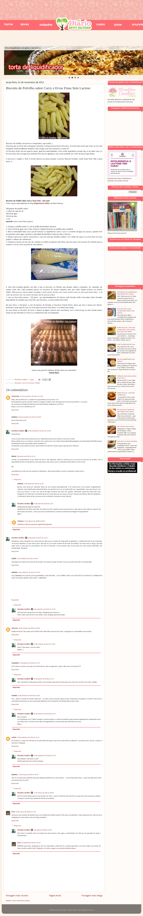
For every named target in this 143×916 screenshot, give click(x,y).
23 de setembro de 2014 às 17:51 (45, 756)
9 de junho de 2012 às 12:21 (26, 456)
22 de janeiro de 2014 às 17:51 (44, 679)
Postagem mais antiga (92, 896)
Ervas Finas (30, 383)
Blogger (91, 910)
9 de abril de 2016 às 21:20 (43, 830)
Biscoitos (18, 383)
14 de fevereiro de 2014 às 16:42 (29, 696)
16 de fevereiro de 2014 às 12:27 (45, 714)
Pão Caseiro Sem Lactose (125, 426)
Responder (15, 410)
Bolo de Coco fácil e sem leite (127, 441)
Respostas (17, 479)
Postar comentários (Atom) (21, 901)
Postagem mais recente (17, 896)
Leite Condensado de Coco (126, 344)
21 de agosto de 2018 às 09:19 (34, 521)
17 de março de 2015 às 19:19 (28, 775)
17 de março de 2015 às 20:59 (44, 793)
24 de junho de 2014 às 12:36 (33, 484)
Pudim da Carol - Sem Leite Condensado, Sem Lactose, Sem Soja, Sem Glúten (126, 330)
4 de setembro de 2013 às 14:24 (29, 572)
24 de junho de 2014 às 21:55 (43, 504)
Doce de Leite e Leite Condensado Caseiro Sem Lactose (126, 311)
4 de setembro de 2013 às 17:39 (44, 609)
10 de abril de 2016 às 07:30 (31, 843)
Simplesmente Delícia (41, 203)
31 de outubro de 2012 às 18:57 (27, 559)
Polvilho (37, 383)
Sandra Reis (15, 396)
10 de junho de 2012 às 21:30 (37, 538)
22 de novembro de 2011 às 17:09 (31, 396)
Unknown (20, 521)
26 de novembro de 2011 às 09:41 (29, 417)
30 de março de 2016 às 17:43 (26, 812)
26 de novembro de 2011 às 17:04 (39, 431)
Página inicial (55, 896)
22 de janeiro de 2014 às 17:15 (29, 663)
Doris (13, 812)
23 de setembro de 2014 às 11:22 (28, 737)
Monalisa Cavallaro (18, 431)
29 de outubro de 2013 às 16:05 (29, 628)
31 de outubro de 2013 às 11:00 (44, 644)
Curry (24, 383)
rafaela (14, 737)
